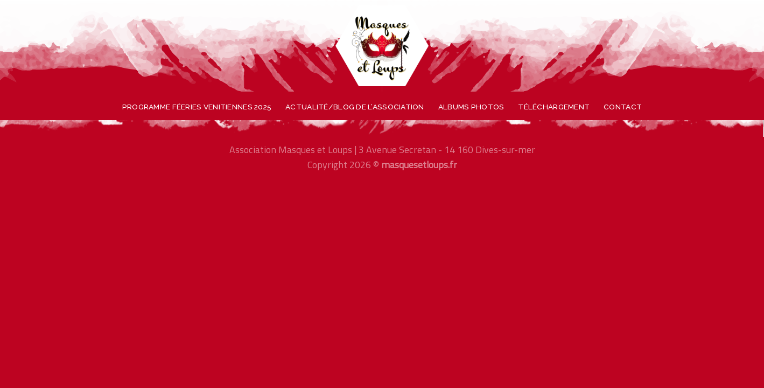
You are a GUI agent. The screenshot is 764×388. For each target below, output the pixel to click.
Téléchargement (554, 106)
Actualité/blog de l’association (354, 106)
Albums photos (471, 106)
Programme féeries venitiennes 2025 (196, 106)
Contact (623, 106)
